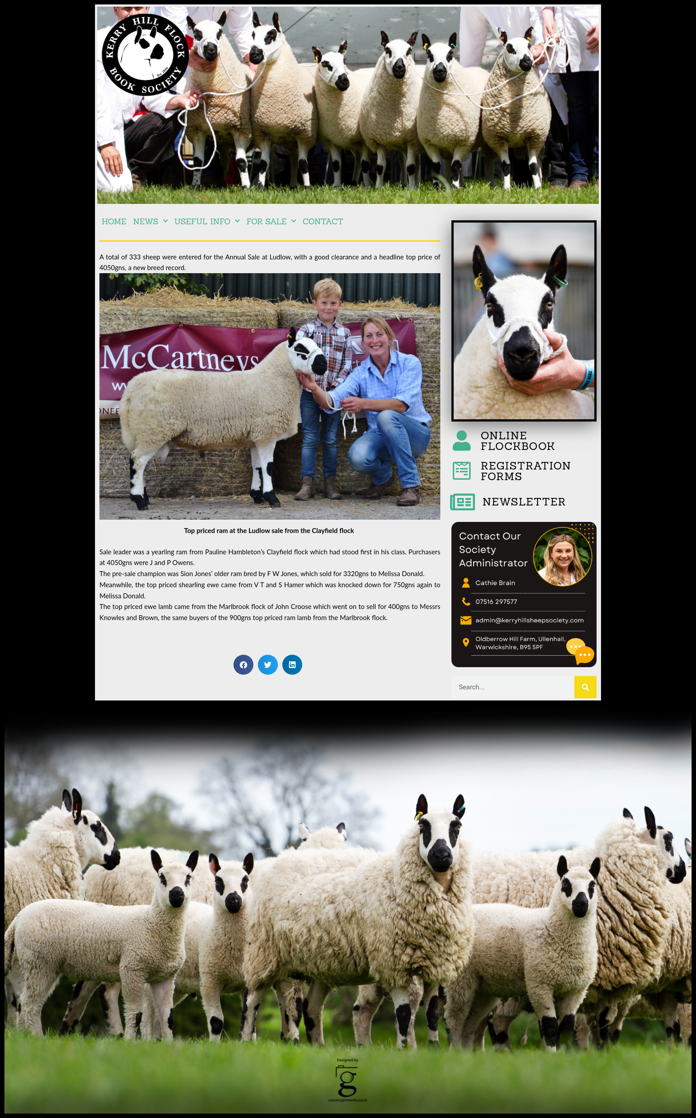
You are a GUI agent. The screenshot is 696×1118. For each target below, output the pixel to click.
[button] (243, 665)
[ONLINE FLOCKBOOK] (461, 440)
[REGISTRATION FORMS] (461, 471)
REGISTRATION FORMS (526, 471)
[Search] (585, 687)
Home (114, 221)
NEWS (150, 221)
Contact (323, 221)
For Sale (271, 221)
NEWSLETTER (524, 502)
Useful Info (207, 221)
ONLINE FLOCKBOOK (518, 441)
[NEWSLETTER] (462, 502)
